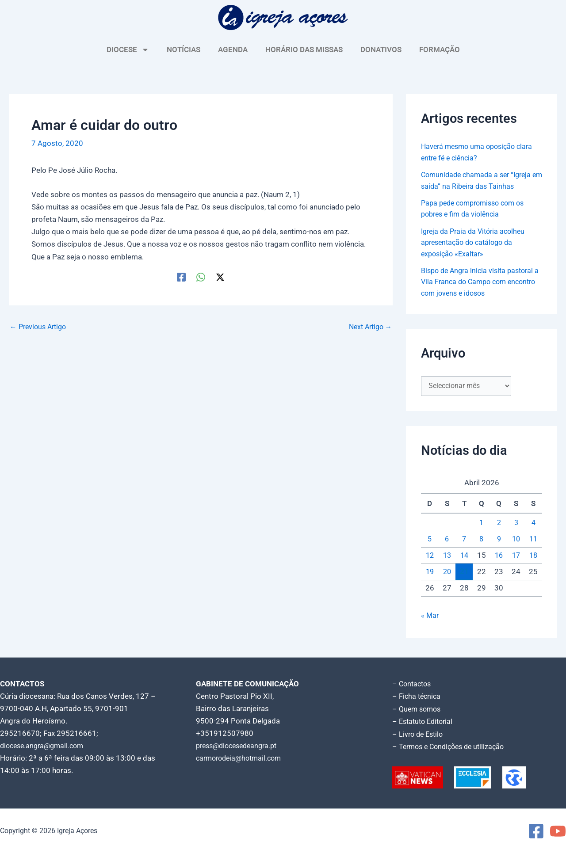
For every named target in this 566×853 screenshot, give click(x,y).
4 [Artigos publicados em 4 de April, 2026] (533, 524)
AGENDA (233, 49)
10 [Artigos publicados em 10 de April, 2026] (516, 540)
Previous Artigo (40, 327)
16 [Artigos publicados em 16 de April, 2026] (498, 556)
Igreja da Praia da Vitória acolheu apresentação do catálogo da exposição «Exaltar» (476, 242)
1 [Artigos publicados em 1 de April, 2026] (481, 524)
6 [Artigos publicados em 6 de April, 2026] (447, 540)
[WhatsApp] (200, 277)
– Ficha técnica (417, 697)
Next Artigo (368, 327)
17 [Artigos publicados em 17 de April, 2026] (516, 556)
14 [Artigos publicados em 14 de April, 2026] (464, 556)
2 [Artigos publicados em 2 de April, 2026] (499, 524)
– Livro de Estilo (419, 734)
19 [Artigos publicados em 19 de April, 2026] (429, 573)
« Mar (430, 617)
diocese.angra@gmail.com (44, 747)
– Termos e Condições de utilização (452, 747)
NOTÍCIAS (183, 49)
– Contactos (413, 685)
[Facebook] (181, 277)
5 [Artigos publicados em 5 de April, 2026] (430, 540)
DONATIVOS (381, 49)
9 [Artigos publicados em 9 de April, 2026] (499, 540)
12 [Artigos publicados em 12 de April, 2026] (429, 556)
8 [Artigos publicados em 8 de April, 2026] (481, 540)
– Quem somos (418, 709)
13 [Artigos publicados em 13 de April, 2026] (447, 556)
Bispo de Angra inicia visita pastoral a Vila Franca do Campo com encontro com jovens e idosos (480, 281)
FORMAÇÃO (439, 49)
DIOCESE (128, 50)
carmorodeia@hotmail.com (241, 759)
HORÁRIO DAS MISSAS (304, 49)
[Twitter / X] (220, 277)
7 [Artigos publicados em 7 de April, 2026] (464, 540)
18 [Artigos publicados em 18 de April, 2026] (533, 556)
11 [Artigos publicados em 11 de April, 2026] (533, 540)
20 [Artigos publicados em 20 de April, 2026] (447, 573)
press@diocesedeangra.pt (240, 747)
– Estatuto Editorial (424, 722)
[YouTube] (558, 831)
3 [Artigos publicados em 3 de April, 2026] (516, 524)
